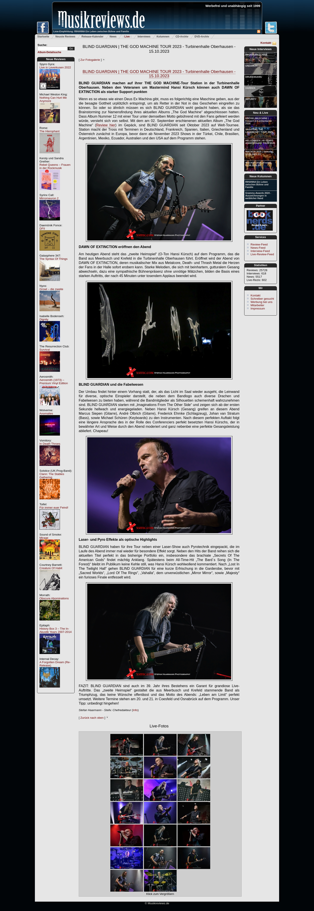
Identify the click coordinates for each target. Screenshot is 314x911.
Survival (44, 349)
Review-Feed (259, 244)
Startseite (43, 36)
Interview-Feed (260, 251)
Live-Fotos (159, 726)
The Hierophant (49, 131)
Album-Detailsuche (49, 52)
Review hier (105, 125)
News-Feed (258, 247)
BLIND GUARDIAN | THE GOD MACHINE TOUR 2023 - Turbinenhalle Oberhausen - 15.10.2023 (159, 49)
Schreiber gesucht (262, 298)
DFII (42, 228)
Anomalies (46, 413)
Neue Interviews (260, 49)
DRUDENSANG (253, 77)
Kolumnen (163, 36)
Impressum (258, 308)
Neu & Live (260, 112)
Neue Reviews (56, 59)
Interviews (144, 36)
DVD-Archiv (202, 36)
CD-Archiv (182, 36)
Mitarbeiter (257, 305)
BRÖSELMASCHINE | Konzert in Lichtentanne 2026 (258, 121)
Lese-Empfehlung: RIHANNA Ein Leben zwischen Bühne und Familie (91, 31)
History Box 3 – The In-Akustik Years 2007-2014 (55, 630)
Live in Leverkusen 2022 (55, 67)
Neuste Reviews (65, 36)
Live (127, 36)
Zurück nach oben (92, 717)
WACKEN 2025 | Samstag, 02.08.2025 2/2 (259, 152)
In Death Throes (49, 443)
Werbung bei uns (262, 302)
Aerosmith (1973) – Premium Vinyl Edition (53, 381)
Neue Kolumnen (260, 176)
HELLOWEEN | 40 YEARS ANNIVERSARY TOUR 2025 (260, 141)
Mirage (43, 537)
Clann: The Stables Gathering (51, 475)
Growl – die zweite (51, 289)
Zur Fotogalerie (90, 59)
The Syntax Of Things (53, 258)
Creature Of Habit (50, 568)
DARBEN (250, 88)
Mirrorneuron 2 (48, 198)
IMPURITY (250, 99)
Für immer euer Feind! (53, 507)
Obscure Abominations (54, 598)
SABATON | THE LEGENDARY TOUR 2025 (259, 130)
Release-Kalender (93, 36)
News (113, 36)
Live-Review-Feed (262, 254)
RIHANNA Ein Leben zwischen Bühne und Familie (256, 184)
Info (135, 710)
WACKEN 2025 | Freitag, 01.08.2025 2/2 (258, 164)
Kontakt (265, 42)
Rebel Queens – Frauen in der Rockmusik (54, 166)
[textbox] (53, 49)
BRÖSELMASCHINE (256, 54)
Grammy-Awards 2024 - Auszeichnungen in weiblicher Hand (258, 195)
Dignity (43, 319)
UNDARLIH (251, 65)
